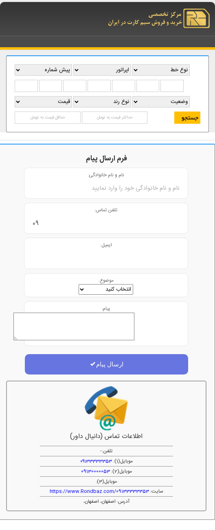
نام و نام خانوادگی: (106, 175)
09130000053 (95, 471)
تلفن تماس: (105, 210)
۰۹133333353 (96, 461)
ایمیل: (106, 245)
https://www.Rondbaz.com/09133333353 (99, 491)
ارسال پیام (106, 364)
